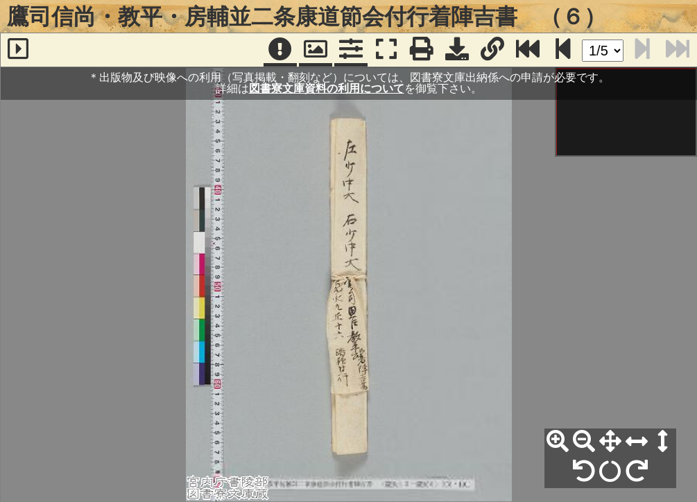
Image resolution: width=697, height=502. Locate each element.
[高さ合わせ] (663, 442)
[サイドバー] (18, 50)
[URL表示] (492, 50)
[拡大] (557, 442)
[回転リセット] (610, 471)
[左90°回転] (584, 471)
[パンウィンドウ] (315, 50)
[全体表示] (610, 442)
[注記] (280, 50)
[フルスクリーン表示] (386, 50)
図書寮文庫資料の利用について (326, 88)
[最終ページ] (527, 50)
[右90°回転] (636, 471)
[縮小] (584, 442)
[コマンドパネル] (351, 50)
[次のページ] (563, 50)
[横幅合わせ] (636, 442)
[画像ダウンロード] (457, 50)
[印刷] (421, 50)
